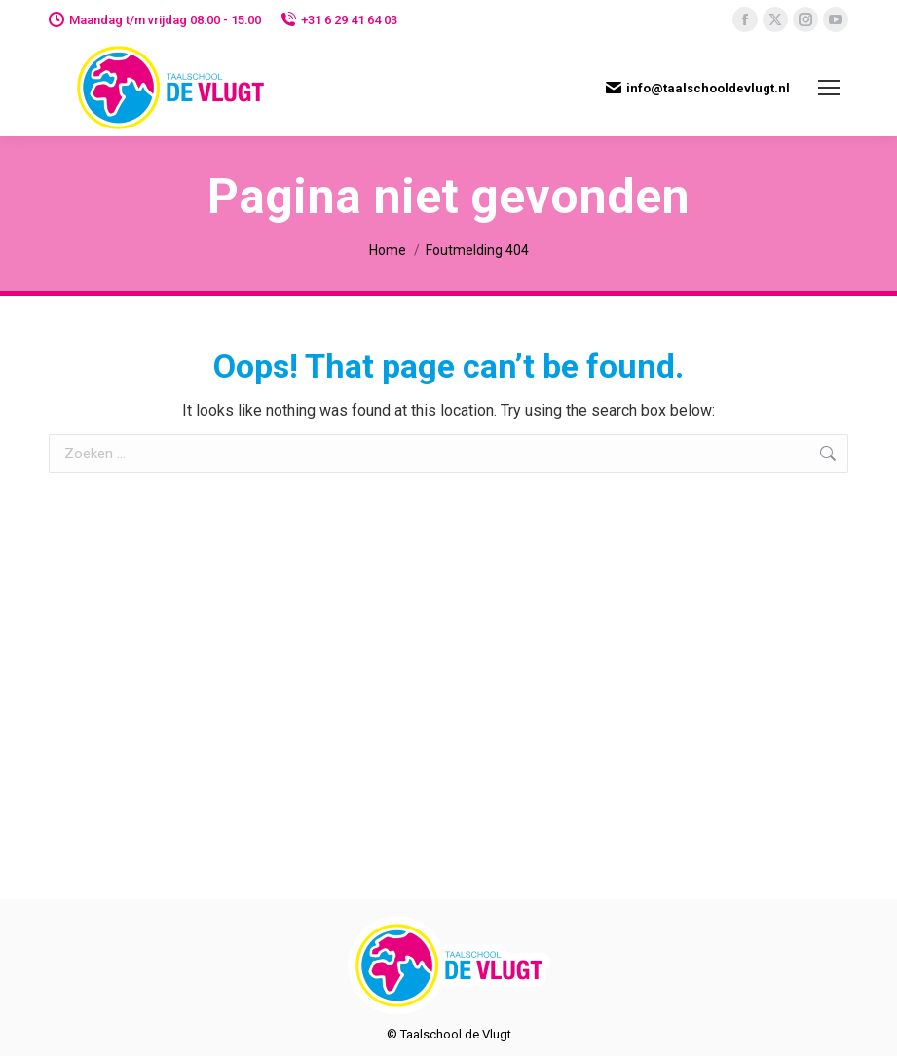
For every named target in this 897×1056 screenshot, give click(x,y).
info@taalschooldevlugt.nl (698, 87)
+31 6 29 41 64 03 (338, 20)
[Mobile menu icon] (828, 87)
